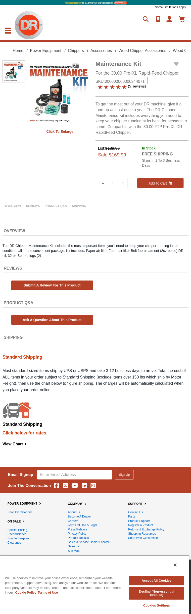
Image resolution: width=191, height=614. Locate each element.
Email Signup (20, 474)
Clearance (14, 542)
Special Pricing (17, 530)
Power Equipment (45, 50)
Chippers (76, 50)
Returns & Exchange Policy (146, 529)
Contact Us (135, 512)
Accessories (101, 50)
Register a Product (140, 525)
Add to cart (160, 183)
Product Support (139, 521)
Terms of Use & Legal (82, 525)
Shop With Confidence (143, 538)
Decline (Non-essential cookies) (156, 593)
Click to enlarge (59, 132)
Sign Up (124, 474)
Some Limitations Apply (170, 7)
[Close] (175, 565)
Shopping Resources (142, 533)
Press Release (77, 529)
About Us (74, 512)
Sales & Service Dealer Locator (88, 542)
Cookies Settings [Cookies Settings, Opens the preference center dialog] (156, 605)
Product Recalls (78, 538)
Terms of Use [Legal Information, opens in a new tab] (48, 592)
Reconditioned (17, 534)
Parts (131, 516)
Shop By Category (19, 512)
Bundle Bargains (18, 538)
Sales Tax (74, 546)
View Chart (14, 444)
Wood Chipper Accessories (142, 50)
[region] (94, 584)
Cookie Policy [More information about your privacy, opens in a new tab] (25, 592)
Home (18, 50)
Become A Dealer (79, 516)
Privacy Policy (77, 533)
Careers (73, 521)
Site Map (74, 551)
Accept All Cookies (157, 580)
